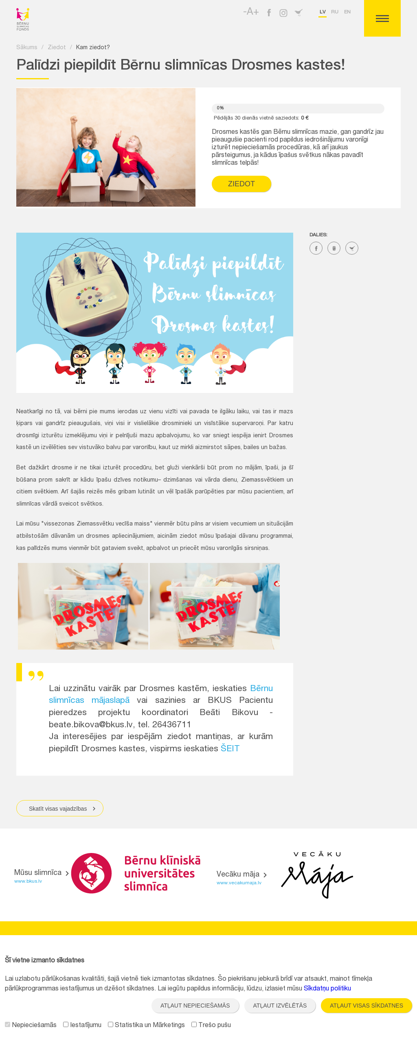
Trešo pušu (211, 1026)
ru (334, 12)
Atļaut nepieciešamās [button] (195, 1005)
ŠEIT (230, 749)
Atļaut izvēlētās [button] (280, 1005)
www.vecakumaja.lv (239, 883)
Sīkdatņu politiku (327, 989)
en (347, 12)
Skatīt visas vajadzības (63, 808)
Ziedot (57, 48)
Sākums (26, 48)
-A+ (251, 12)
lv (322, 12)
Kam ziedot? (93, 48)
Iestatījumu (82, 1026)
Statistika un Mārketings (146, 1026)
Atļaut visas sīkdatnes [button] (366, 1005)
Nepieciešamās (31, 1026)
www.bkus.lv (28, 881)
